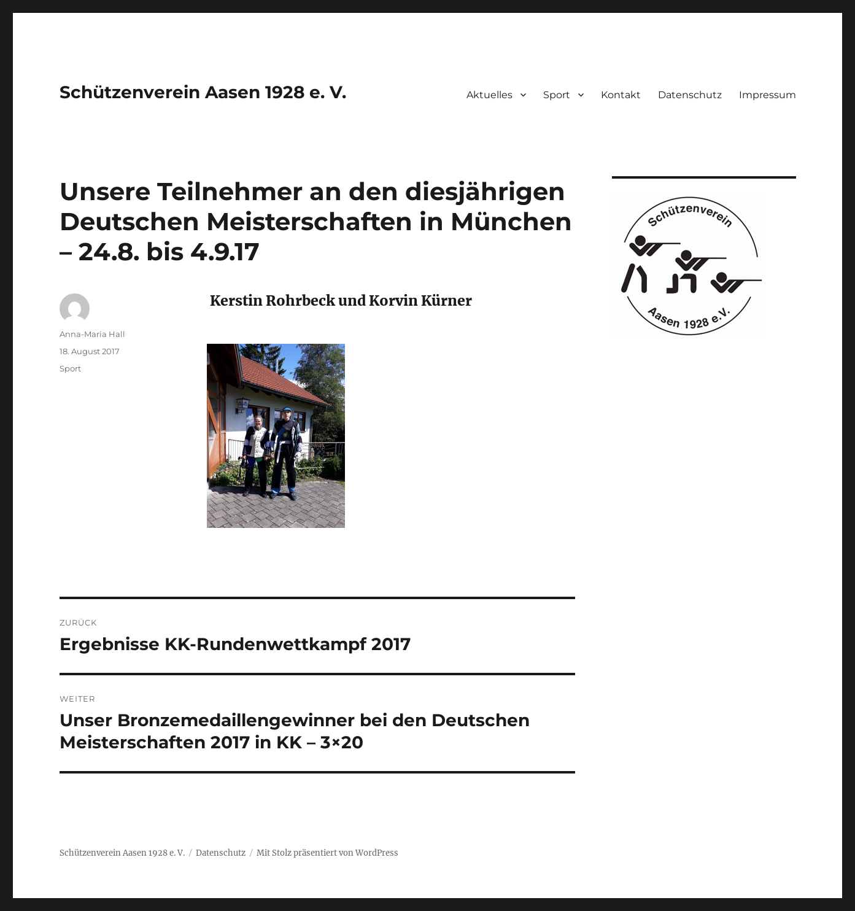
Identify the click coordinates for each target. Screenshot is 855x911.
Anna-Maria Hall (92, 334)
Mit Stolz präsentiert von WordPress (327, 853)
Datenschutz (690, 95)
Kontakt (621, 95)
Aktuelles (489, 95)
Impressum (767, 95)
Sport (556, 95)
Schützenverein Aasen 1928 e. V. (203, 92)
